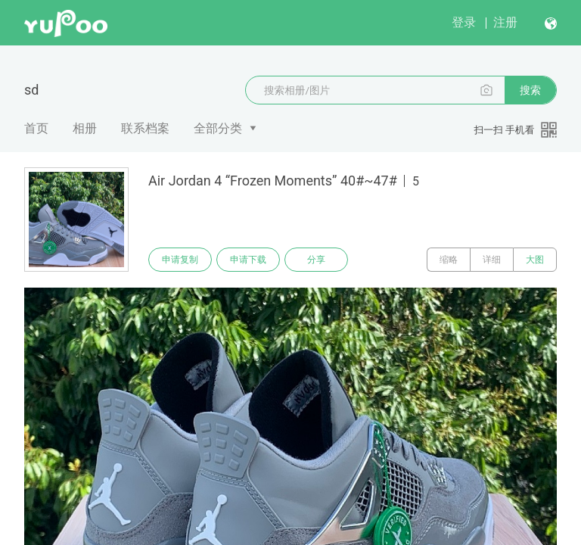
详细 (492, 259)
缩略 (449, 259)
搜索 (530, 90)
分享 (316, 259)
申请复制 (180, 259)
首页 (36, 128)
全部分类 (218, 128)
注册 (505, 22)
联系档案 (145, 128)
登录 (464, 22)
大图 (535, 259)
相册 (85, 128)
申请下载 (248, 259)
